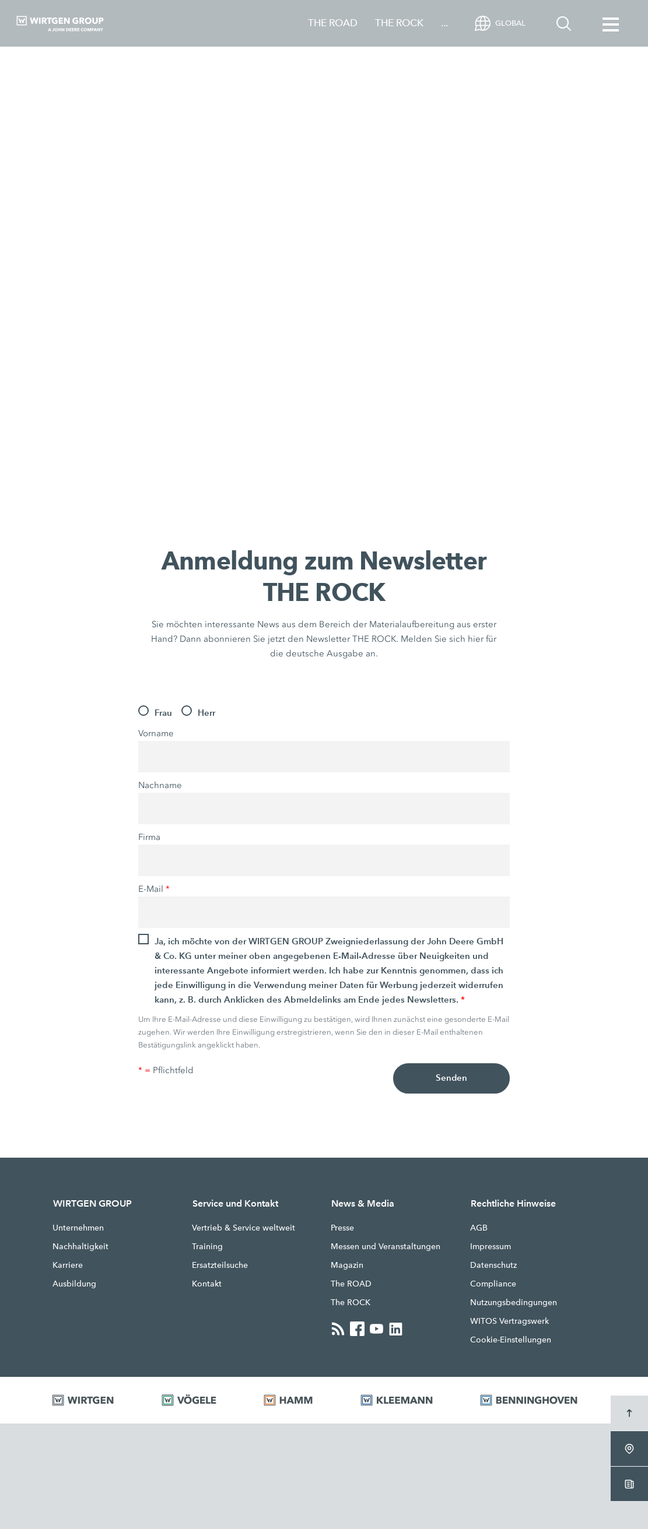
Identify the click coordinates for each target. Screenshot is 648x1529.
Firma (149, 837)
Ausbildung (74, 1283)
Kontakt (207, 1283)
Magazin (347, 1265)
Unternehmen (78, 1227)
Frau (163, 712)
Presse (342, 1227)
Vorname (156, 733)
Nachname (160, 785)
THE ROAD (333, 23)
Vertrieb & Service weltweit (243, 1227)
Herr (206, 712)
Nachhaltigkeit (80, 1246)
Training (207, 1246)
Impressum (490, 1246)
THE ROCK (399, 23)
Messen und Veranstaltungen (385, 1246)
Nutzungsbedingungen (513, 1302)
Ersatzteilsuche (220, 1265)
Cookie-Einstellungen (510, 1339)
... (444, 23)
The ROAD (351, 1283)
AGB (479, 1227)
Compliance (493, 1283)
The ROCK (350, 1302)
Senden (452, 1078)
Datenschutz (493, 1265)
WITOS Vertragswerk (509, 1321)
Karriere (67, 1265)
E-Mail (154, 889)
